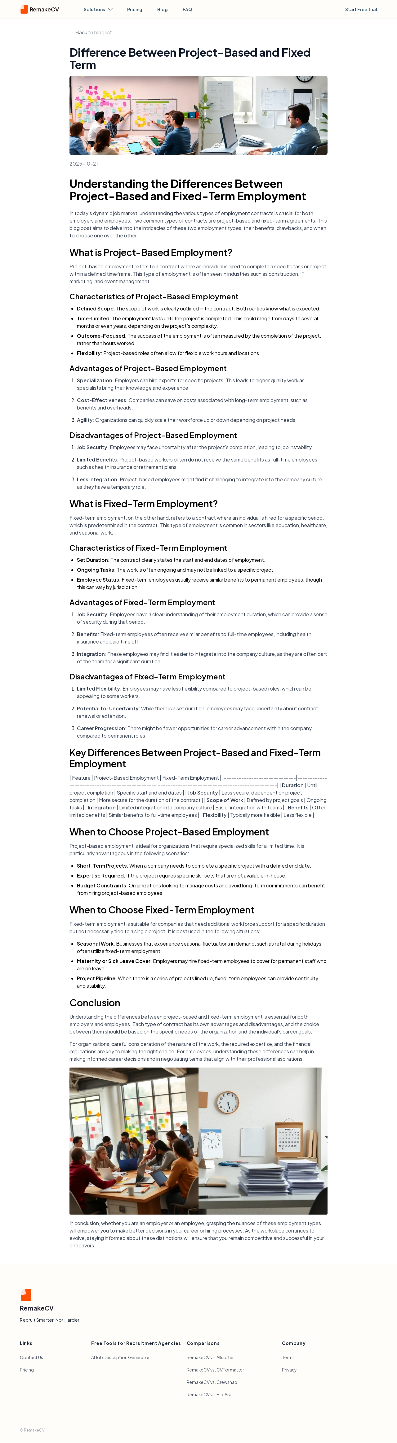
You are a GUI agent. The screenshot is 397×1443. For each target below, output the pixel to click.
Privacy (289, 1369)
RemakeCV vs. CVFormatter (215, 1369)
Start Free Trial (361, 9)
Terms (288, 1357)
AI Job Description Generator (120, 1357)
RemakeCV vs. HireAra (209, 1394)
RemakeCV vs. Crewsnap (212, 1382)
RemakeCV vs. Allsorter (210, 1357)
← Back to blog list (90, 32)
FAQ (187, 9)
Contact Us (31, 1357)
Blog (162, 9)
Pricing (134, 9)
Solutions (98, 9)
